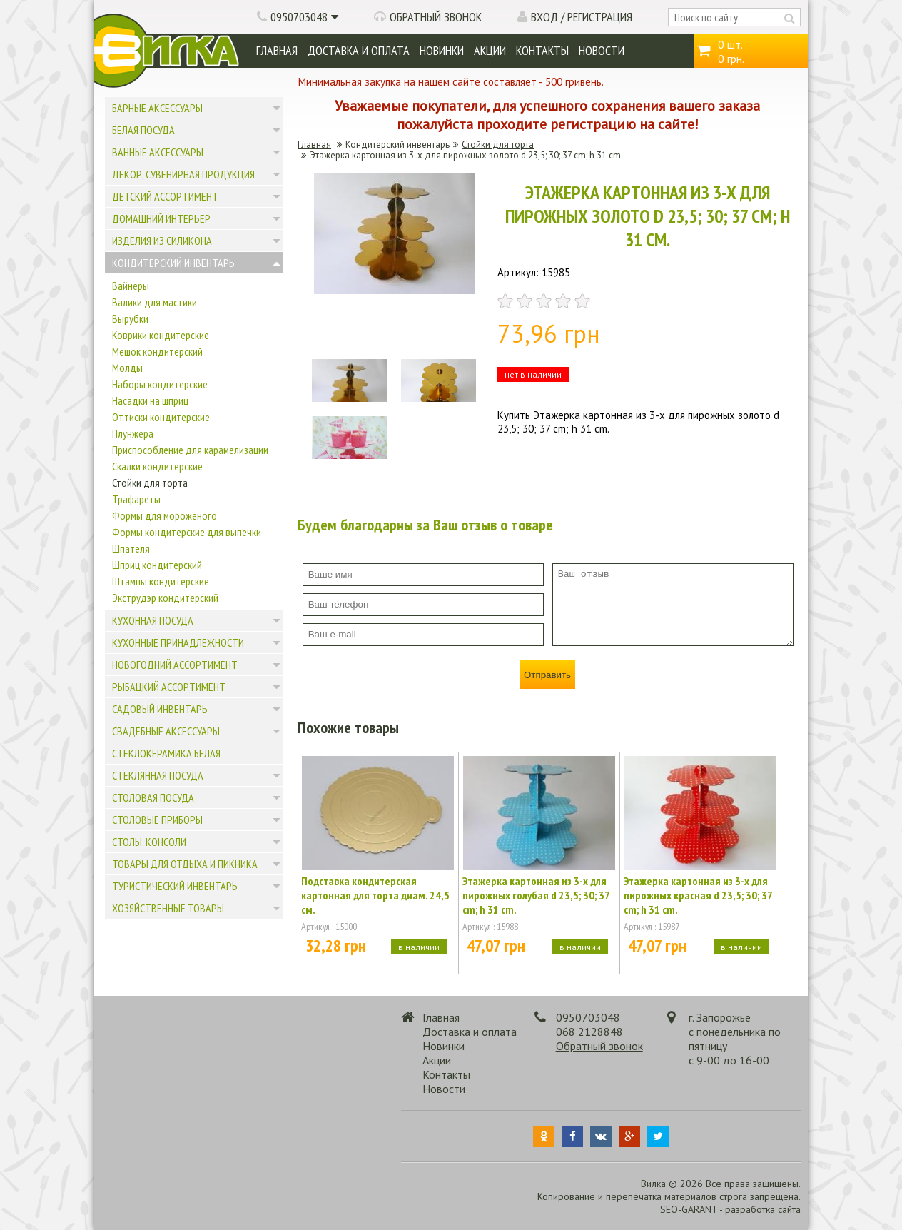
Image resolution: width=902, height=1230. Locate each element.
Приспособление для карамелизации (190, 450)
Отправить (547, 675)
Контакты (542, 50)
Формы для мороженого (164, 515)
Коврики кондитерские (160, 335)
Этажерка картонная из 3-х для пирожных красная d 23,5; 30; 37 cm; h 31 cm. (698, 895)
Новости (601, 50)
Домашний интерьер (161, 218)
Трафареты (136, 499)
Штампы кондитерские (160, 581)
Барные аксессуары (157, 108)
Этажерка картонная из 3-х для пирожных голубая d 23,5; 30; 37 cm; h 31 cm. (535, 895)
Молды (127, 368)
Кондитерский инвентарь (173, 263)
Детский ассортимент (165, 196)
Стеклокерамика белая (166, 753)
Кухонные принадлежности (178, 642)
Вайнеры (130, 285)
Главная (277, 50)
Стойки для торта (150, 482)
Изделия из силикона (162, 240)
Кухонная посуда (152, 620)
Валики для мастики (154, 302)
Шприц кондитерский (157, 565)
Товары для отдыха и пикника (185, 864)
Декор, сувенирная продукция (183, 174)
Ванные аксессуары (157, 152)
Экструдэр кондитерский (165, 597)
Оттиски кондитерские (161, 417)
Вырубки (130, 318)
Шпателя (131, 548)
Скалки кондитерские (157, 466)
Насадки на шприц (150, 400)
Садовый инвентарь (160, 709)
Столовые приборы (157, 819)
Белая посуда (143, 130)
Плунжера (132, 433)
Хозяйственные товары (168, 908)
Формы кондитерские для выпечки (186, 532)
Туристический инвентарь (175, 886)
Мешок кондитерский (157, 351)
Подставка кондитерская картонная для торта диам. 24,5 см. (375, 895)
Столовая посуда (153, 797)
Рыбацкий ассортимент (169, 687)
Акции (490, 50)
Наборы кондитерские (160, 384)
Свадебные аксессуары (166, 731)
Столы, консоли (149, 842)
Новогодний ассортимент (175, 664)
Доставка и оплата (359, 50)
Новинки (442, 50)
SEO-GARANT (688, 1209)
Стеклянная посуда (157, 775)
